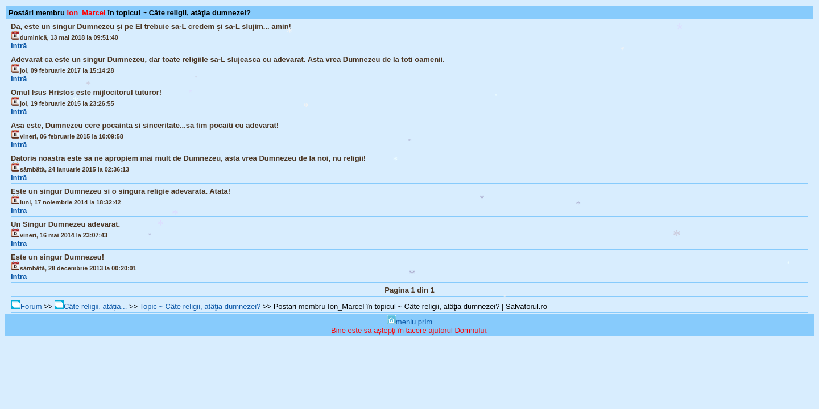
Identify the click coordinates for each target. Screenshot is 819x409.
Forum (26, 306)
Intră (19, 45)
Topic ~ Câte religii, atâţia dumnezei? (199, 306)
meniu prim (409, 322)
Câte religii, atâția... (91, 306)
